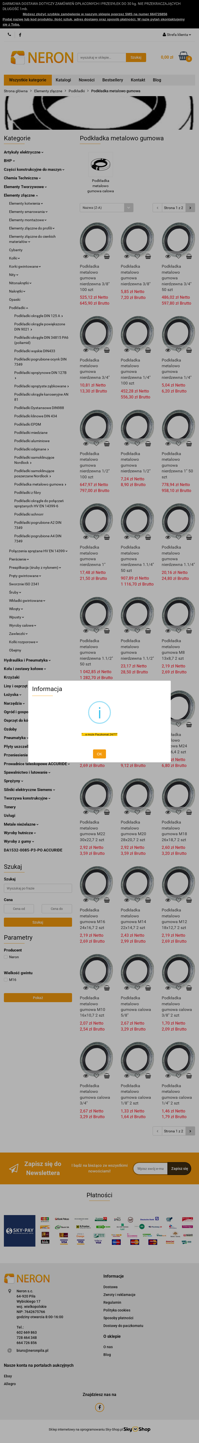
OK (99, 754)
